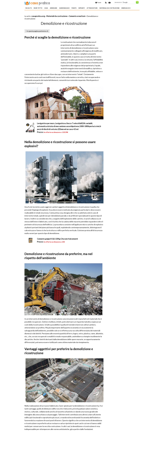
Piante (74, 8)
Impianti (81, 8)
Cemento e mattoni (77, 16)
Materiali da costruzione (109, 8)
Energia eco (125, 8)
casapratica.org (38, 16)
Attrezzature (92, 8)
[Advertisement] (48, 13)
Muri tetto (38, 8)
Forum (98, 2)
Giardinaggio (64, 8)
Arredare (53, 8)
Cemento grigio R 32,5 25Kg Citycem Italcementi (57, 239)
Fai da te (28, 8)
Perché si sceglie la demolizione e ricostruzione (57, 37)
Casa (46, 8)
